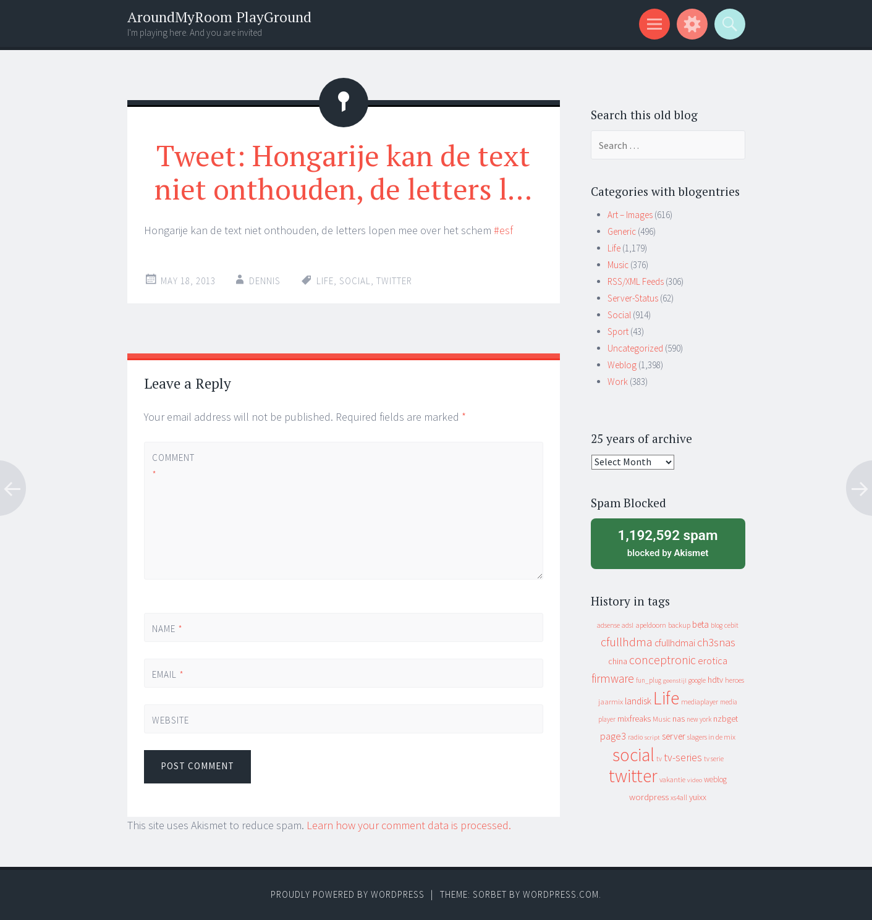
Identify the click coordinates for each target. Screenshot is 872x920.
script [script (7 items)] (652, 737)
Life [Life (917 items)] (666, 697)
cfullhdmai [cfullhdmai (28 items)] (674, 643)
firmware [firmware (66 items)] (612, 678)
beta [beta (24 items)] (700, 624)
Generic (621, 231)
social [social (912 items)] (633, 754)
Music (618, 265)
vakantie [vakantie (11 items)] (672, 779)
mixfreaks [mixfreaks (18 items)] (634, 718)
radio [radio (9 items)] (635, 737)
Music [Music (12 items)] (662, 719)
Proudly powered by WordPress (348, 894)
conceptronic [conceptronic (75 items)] (662, 659)
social (355, 281)
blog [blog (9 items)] (716, 625)
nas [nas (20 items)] (678, 718)
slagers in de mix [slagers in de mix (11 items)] (711, 736)
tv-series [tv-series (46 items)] (683, 757)
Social (619, 315)
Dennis (265, 281)
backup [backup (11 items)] (679, 625)
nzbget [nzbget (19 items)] (725, 718)
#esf (503, 230)
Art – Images (630, 215)
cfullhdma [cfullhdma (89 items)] (627, 641)
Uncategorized (635, 348)
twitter (394, 281)
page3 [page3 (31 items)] (613, 736)
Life (325, 281)
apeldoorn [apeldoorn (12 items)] (650, 625)
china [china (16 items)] (617, 661)
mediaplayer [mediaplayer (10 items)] (699, 701)
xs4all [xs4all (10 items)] (679, 797)
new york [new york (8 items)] (699, 719)
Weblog (622, 365)
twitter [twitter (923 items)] (633, 775)
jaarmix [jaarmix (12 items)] (610, 701)
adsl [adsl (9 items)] (627, 625)
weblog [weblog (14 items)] (715, 779)
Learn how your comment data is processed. (409, 825)
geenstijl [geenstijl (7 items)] (675, 681)
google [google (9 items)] (697, 680)
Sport (618, 331)
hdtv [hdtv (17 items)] (715, 679)
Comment (173, 466)
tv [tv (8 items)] (659, 758)
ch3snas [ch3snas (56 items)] (716, 642)
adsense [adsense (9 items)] (608, 625)
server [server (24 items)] (673, 736)
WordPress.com (561, 894)
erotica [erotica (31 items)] (712, 660)
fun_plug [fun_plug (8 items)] (648, 680)
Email (168, 674)
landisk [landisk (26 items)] (638, 701)
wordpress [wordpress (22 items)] (649, 797)
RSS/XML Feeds (635, 281)
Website (170, 720)
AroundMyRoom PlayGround (219, 17)
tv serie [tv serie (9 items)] (714, 758)
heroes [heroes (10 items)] (734, 680)
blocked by (668, 542)
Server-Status (632, 298)
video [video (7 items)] (694, 780)
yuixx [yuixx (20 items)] (697, 797)
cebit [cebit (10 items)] (731, 625)
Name (167, 629)
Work (617, 381)
